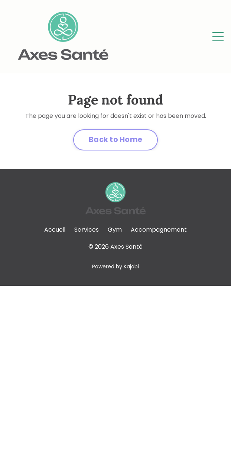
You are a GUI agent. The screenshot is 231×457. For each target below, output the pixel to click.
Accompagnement (159, 229)
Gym (115, 229)
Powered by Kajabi (115, 266)
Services (86, 229)
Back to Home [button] (115, 140)
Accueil (54, 229)
